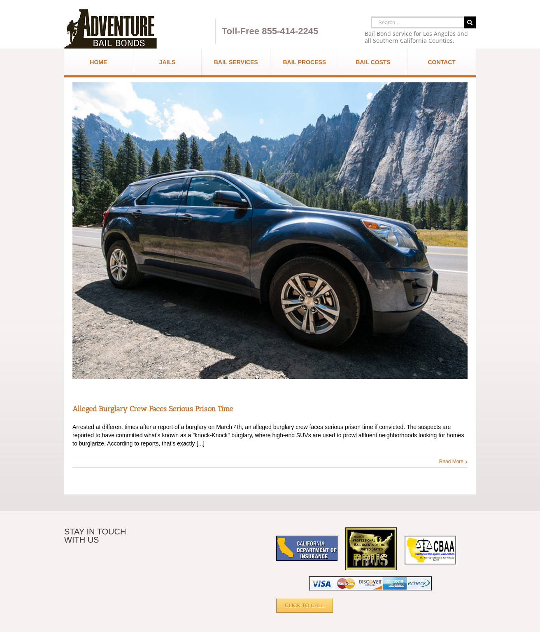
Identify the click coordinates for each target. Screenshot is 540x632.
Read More (451, 461)
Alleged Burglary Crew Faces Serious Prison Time (152, 408)
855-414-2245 (290, 31)
